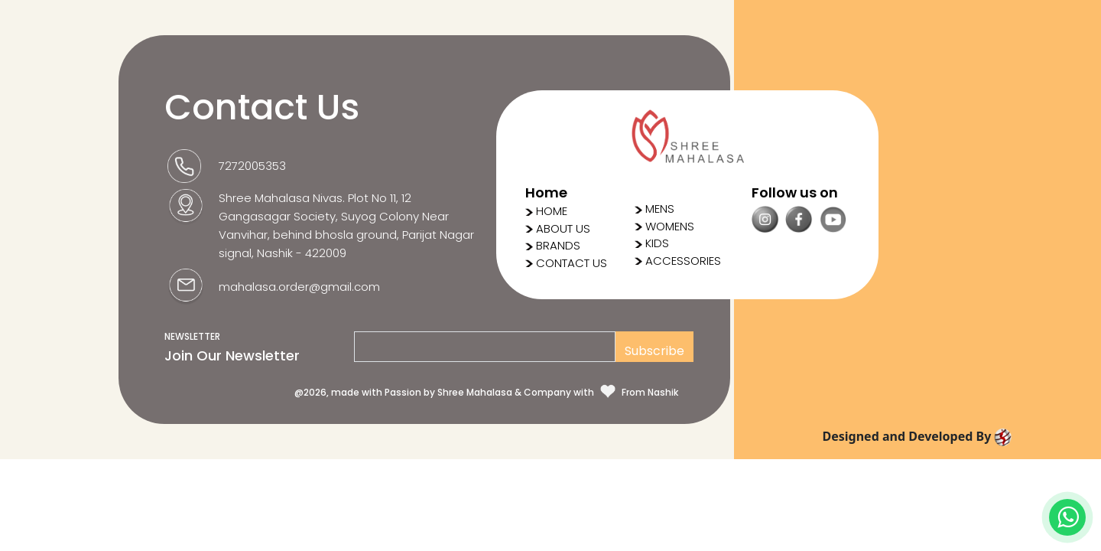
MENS (654, 209)
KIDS (652, 243)
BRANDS (558, 245)
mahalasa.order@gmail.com (299, 287)
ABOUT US (563, 228)
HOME (551, 211)
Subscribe (654, 351)
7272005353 (252, 166)
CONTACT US (571, 263)
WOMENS (664, 226)
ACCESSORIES (678, 261)
